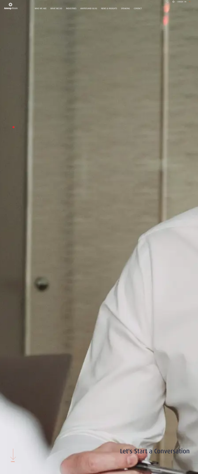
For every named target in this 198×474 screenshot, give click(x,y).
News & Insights (109, 8)
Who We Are (40, 8)
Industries (71, 8)
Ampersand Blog (88, 8)
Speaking (125, 8)
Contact (138, 8)
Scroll (13, 455)
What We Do (56, 8)
